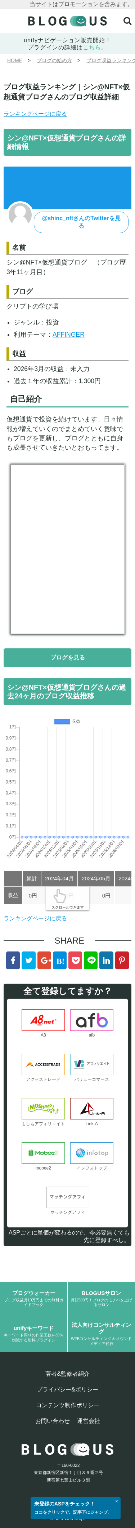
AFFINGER (69, 334)
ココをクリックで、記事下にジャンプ (71, 1512)
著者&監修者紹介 (67, 1374)
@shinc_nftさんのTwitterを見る (81, 222)
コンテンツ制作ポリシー (67, 1405)
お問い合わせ (52, 1421)
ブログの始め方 (54, 60)
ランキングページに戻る (35, 114)
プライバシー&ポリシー (67, 1389)
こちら (92, 47)
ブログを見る (67, 657)
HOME (14, 60)
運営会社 (88, 1421)
